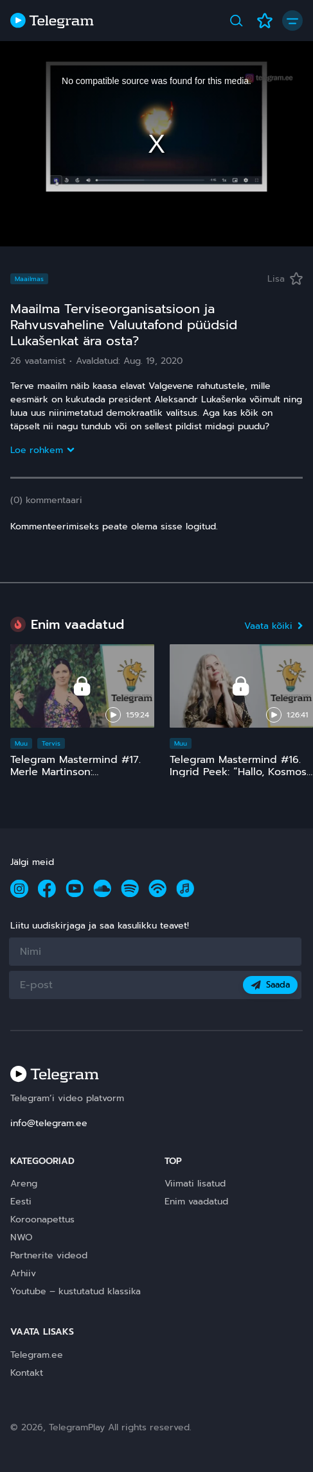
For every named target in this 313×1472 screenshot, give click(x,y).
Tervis (51, 743)
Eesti (20, 1201)
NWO (21, 1237)
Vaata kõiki (273, 626)
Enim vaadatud (196, 1201)
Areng (23, 1183)
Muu (21, 743)
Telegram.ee (36, 1355)
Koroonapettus (42, 1219)
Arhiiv (23, 1273)
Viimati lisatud (195, 1183)
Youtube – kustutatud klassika (75, 1291)
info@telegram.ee (48, 1123)
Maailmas (29, 279)
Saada (270, 985)
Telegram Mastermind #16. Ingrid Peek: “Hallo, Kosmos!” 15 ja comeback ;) (241, 772)
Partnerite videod (48, 1255)
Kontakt (26, 1373)
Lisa (285, 279)
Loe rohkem (41, 450)
